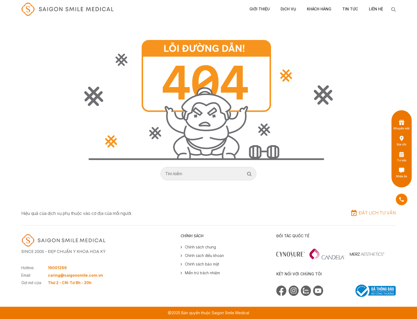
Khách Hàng (319, 9)
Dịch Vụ (288, 9)
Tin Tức (350, 9)
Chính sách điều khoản (204, 255)
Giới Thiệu (259, 9)
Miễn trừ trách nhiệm (202, 273)
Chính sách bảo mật (202, 264)
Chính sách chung (200, 247)
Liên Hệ (376, 9)
